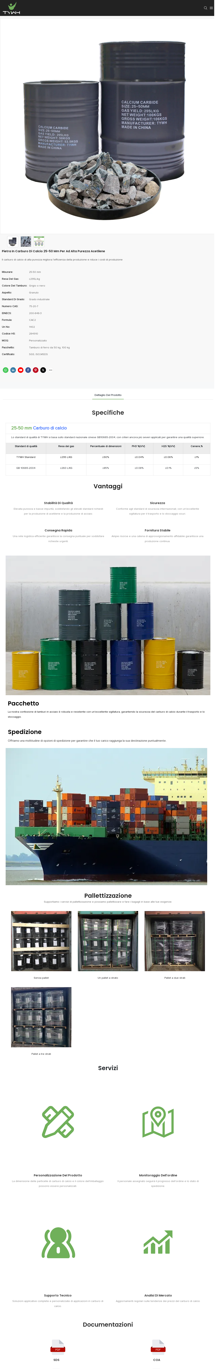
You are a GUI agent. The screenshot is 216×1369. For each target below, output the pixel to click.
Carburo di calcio (50, 428)
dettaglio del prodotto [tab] (108, 395)
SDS (56, 1360)
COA (156, 1360)
